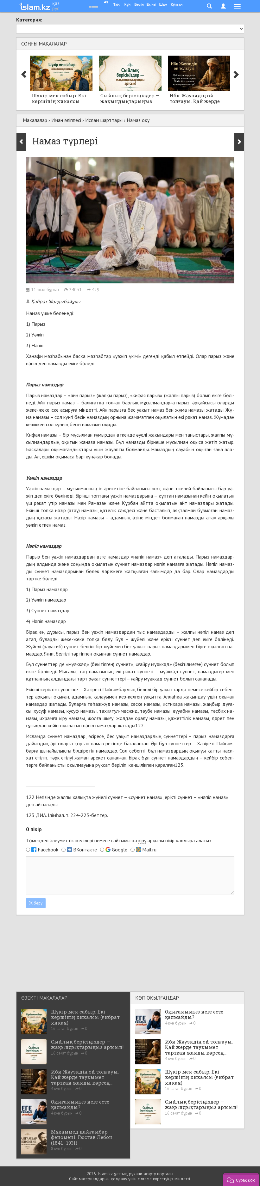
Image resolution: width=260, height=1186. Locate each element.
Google (119, 849)
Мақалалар (35, 120)
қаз (56, 3)
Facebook (48, 849)
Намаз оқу (138, 120)
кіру (142, 840)
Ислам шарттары (104, 120)
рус (55, 8)
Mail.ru (149, 849)
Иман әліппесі (66, 120)
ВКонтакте (85, 849)
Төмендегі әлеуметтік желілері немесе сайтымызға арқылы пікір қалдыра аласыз (118, 840)
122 (139, 725)
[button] (241, 1179)
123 (179, 765)
